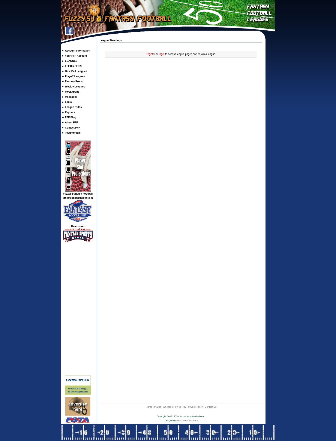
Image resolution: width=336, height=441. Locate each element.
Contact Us (210, 406)
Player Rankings (162, 406)
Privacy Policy (195, 406)
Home (149, 406)
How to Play (180, 406)
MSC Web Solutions (187, 420)
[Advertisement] (78, 310)
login (161, 54)
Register (150, 54)
